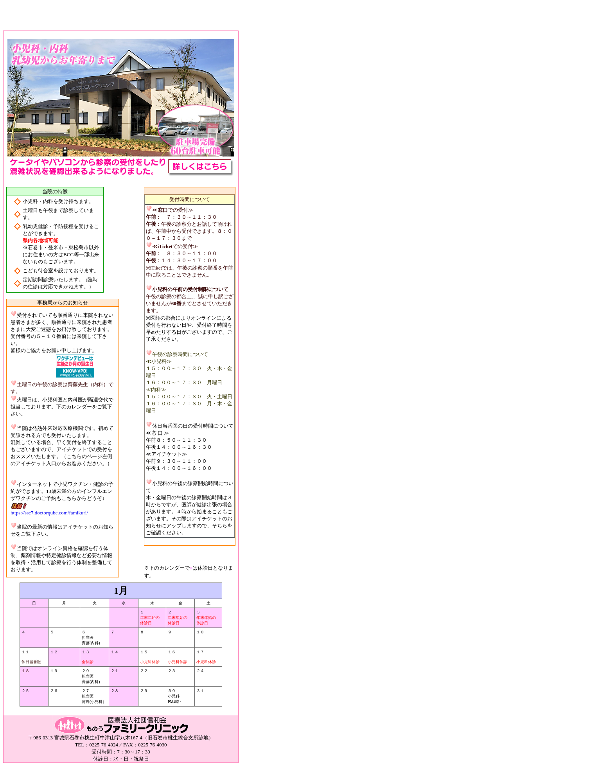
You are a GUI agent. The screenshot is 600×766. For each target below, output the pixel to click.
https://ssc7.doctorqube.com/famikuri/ (49, 513)
